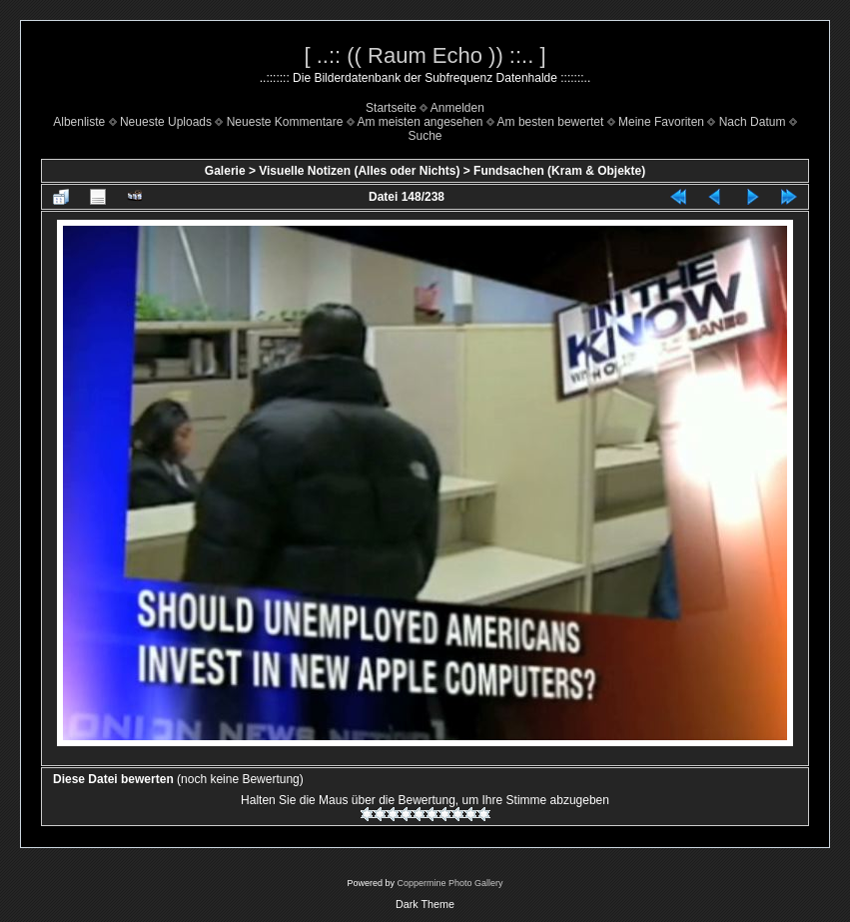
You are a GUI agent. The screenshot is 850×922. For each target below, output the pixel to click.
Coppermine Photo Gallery (449, 883)
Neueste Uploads (166, 122)
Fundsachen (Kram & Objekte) (559, 171)
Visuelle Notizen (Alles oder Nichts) (359, 171)
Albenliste (79, 122)
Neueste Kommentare (285, 122)
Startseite (391, 108)
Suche (424, 136)
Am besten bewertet (550, 122)
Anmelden (457, 108)
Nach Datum (752, 122)
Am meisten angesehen (419, 122)
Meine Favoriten (661, 122)
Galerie (225, 171)
